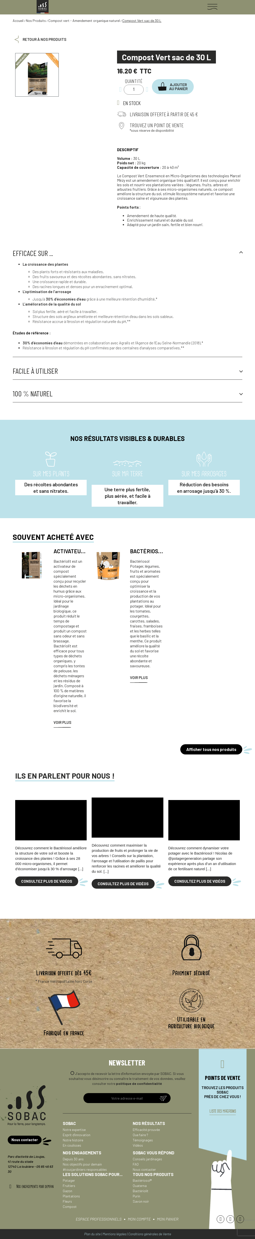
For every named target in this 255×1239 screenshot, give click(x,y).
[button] (173, 86)
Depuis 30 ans (73, 1159)
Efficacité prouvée (146, 1129)
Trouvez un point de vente (157, 125)
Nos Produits (36, 20)
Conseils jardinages (147, 1159)
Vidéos (138, 1145)
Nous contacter (144, 1169)
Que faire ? (140, 1135)
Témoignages (143, 1140)
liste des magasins (222, 1112)
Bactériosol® (142, 1180)
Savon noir (141, 1201)
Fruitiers (69, 1185)
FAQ (136, 1164)
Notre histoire (73, 1140)
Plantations (71, 1196)
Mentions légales (114, 1234)
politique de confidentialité (139, 1083)
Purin (136, 1196)
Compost (70, 1206)
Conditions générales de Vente (149, 1234)
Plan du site (92, 1234)
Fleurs (67, 1201)
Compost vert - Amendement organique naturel (84, 20)
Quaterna (140, 1185)
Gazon (67, 1191)
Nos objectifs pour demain (82, 1164)
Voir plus (62, 722)
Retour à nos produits (44, 39)
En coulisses (72, 1145)
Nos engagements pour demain (35, 1186)
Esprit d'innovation (76, 1135)
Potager (69, 1180)
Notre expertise (74, 1129)
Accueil (18, 20)
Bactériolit (140, 1191)
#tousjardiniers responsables (85, 1169)
